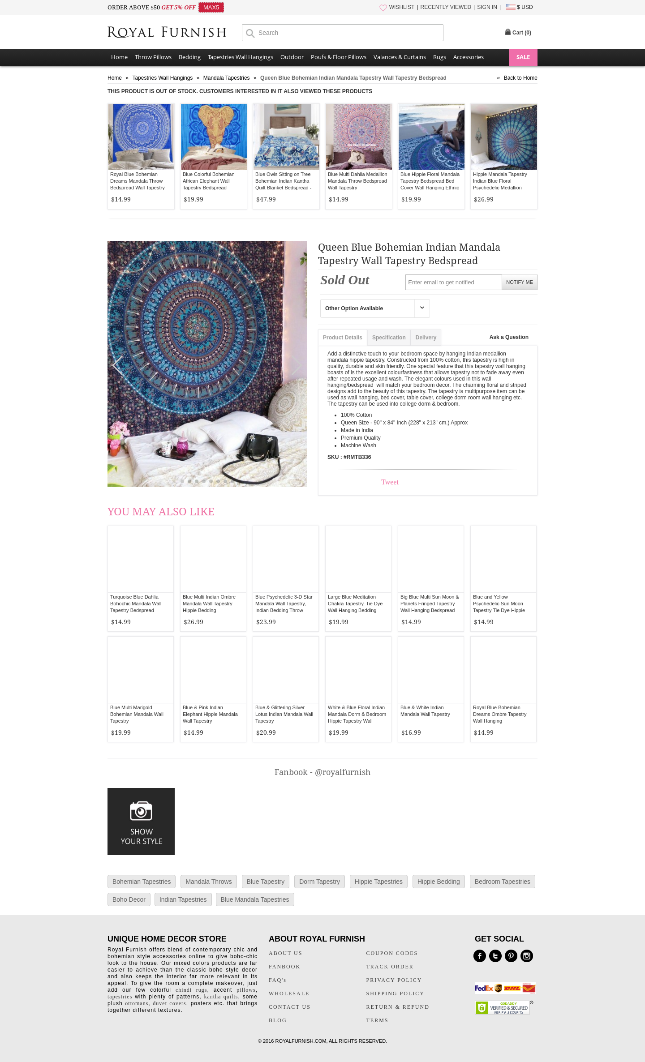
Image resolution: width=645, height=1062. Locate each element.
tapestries (120, 996)
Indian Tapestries (183, 899)
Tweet (390, 482)
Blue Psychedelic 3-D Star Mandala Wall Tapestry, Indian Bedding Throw (284, 603)
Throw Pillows (153, 57)
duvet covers (169, 1003)
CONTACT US (290, 1007)
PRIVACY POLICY (394, 980)
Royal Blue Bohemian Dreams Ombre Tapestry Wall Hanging (500, 714)
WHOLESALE (289, 993)
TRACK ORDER (390, 967)
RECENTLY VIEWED (446, 7)
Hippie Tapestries (379, 881)
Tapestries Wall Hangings (240, 57)
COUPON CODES (392, 953)
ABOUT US (285, 953)
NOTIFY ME (519, 282)
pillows (245, 990)
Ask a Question (509, 337)
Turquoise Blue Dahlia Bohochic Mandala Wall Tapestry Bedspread (136, 603)
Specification (389, 337)
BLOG (278, 1020)
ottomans (136, 1003)
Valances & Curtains (400, 57)
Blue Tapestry (266, 881)
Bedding (190, 57)
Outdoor (292, 57)
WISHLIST (402, 7)
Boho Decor (129, 899)
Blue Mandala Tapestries (255, 899)
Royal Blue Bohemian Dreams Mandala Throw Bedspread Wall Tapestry (137, 180)
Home (119, 57)
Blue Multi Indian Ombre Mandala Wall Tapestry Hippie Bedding (209, 603)
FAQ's (278, 980)
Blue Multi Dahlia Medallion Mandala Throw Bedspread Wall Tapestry (357, 180)
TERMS (377, 1020)
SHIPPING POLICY (395, 993)
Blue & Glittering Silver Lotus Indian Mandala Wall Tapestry (284, 714)
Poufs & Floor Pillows (338, 57)
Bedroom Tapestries (502, 881)
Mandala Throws (208, 881)
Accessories (468, 57)
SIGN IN (487, 7)
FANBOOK (285, 967)
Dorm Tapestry (319, 881)
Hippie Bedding (438, 881)
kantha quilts (221, 996)
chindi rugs (191, 990)
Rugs (439, 57)
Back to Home (521, 78)
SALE (523, 57)
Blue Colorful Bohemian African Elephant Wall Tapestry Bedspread (209, 180)
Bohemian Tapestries (141, 881)
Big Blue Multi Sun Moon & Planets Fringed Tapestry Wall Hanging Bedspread (429, 603)
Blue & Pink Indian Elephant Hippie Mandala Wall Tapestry (210, 714)
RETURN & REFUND (398, 1007)
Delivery (426, 337)
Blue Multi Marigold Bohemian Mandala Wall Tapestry (136, 714)
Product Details (342, 337)
